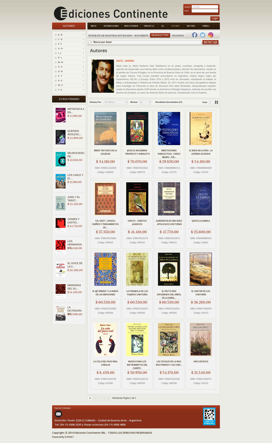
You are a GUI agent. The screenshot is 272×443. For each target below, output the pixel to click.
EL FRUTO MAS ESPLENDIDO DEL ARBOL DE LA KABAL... (169, 294)
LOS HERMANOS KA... (74, 244)
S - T (60, 76)
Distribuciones (111, 26)
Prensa (206, 26)
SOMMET (69, 437)
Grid (211, 102)
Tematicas (149, 26)
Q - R (60, 71)
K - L (60, 57)
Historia (191, 26)
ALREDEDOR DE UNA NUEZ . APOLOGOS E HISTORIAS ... (169, 223)
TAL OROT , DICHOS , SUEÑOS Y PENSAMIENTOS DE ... (105, 223)
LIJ (162, 26)
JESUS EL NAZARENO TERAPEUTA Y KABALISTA (137, 152)
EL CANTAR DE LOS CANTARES (200, 293)
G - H (60, 48)
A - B (60, 34)
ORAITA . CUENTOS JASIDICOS (137, 222)
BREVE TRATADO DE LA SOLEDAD (105, 152)
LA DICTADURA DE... (74, 310)
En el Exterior (131, 26)
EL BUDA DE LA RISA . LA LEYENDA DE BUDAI (201, 152)
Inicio (93, 26)
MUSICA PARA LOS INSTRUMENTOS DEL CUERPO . (137, 364)
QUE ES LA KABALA (201, 220)
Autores (175, 26)
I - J (59, 53)
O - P (60, 67)
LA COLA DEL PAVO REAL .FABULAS (105, 363)
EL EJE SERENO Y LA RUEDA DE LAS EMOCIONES (105, 293)
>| (108, 398)
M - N (60, 62)
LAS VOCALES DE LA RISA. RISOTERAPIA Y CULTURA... (169, 363)
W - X (60, 85)
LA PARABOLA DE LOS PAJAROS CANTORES (137, 293)
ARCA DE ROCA (201, 361)
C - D (60, 39)
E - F (60, 44)
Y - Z (60, 89)
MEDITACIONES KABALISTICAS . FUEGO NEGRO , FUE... (169, 153)
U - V (60, 80)
